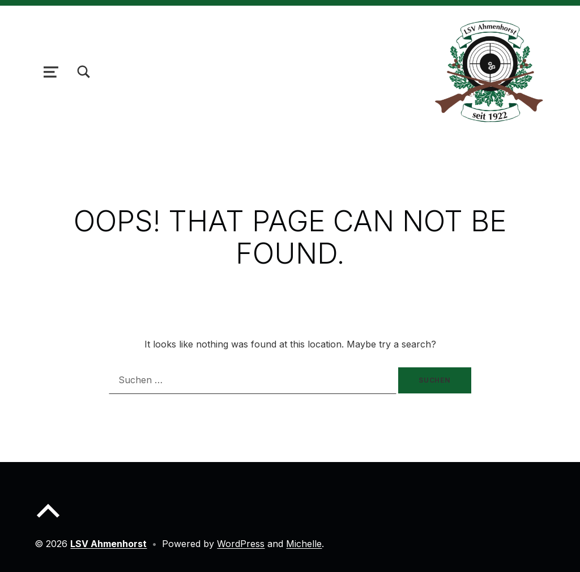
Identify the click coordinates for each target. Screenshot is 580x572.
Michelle (304, 543)
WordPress (241, 543)
